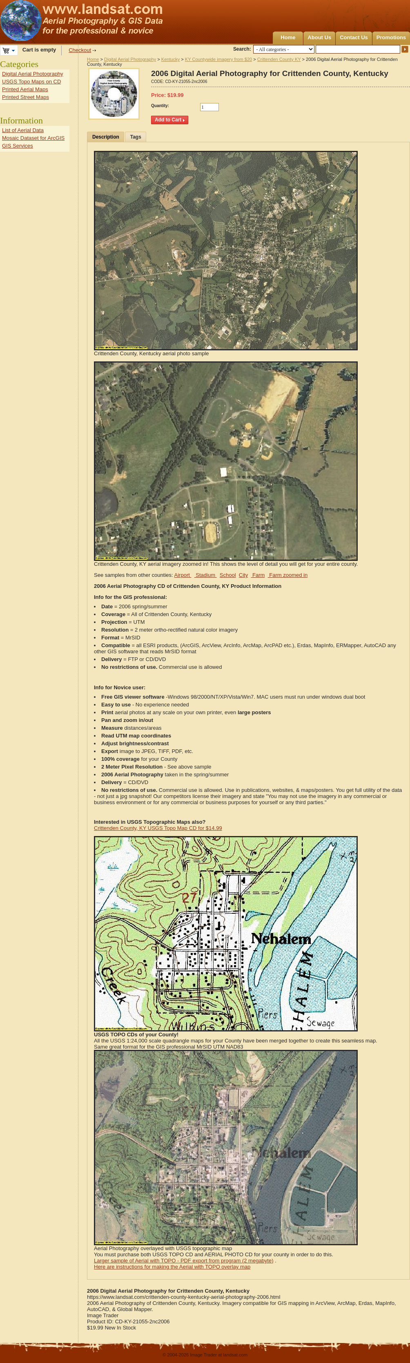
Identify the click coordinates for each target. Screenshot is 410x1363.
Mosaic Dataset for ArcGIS (33, 138)
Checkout (80, 50)
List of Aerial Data (23, 130)
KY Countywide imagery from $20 (218, 59)
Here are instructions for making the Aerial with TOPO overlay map (172, 1267)
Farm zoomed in (288, 575)
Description (105, 137)
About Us (319, 37)
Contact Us (354, 37)
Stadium (205, 575)
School (228, 575)
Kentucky (170, 59)
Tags (135, 137)
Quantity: (160, 105)
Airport (183, 575)
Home (288, 37)
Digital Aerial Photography (130, 59)
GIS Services (17, 146)
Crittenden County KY (279, 59)
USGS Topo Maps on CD (31, 81)
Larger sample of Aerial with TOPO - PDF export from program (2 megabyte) (184, 1261)
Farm (258, 575)
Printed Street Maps (25, 97)
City (243, 575)
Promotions (391, 37)
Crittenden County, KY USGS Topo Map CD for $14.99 (158, 828)
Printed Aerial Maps (25, 89)
